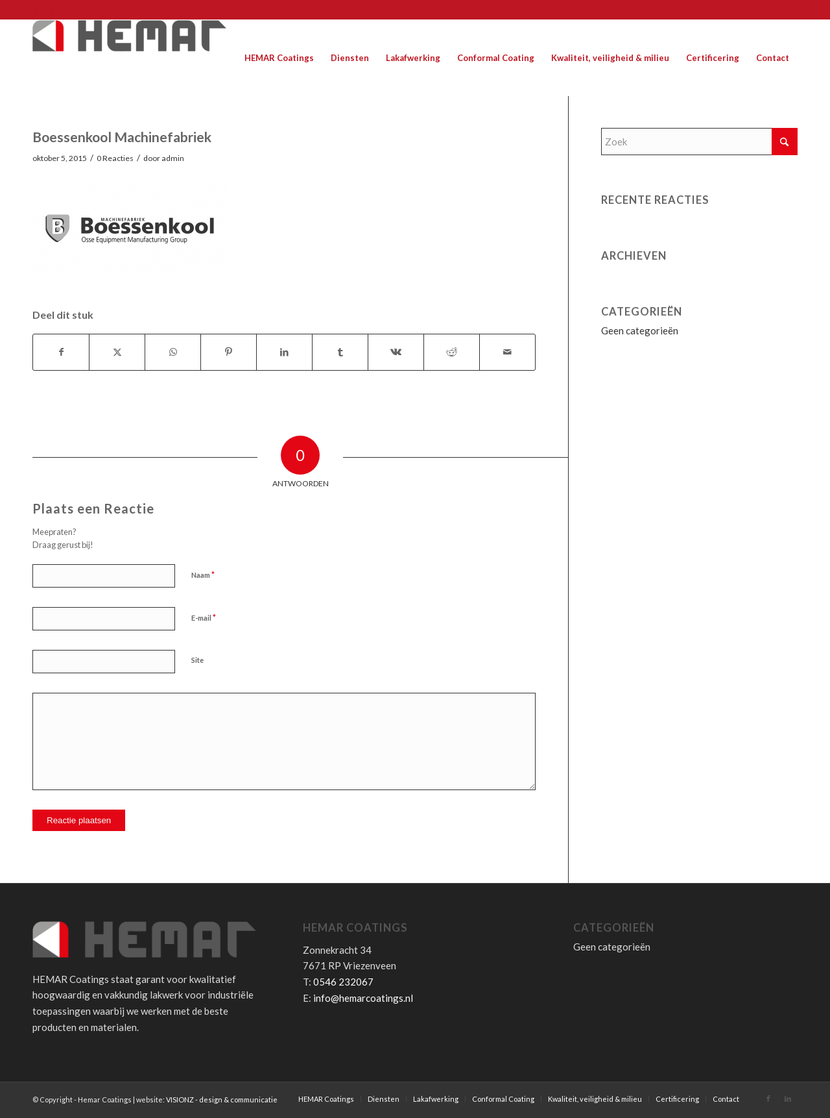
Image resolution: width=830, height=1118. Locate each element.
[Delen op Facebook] (61, 352)
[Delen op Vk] (395, 352)
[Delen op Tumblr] (340, 352)
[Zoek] (699, 141)
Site (197, 660)
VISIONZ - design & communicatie (222, 1099)
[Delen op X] (117, 352)
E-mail (203, 617)
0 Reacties (115, 158)
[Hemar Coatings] (129, 57)
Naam (203, 574)
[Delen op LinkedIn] (284, 352)
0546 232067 (343, 982)
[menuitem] (279, 57)
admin (172, 158)
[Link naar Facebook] (36, 9)
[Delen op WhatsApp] (172, 352)
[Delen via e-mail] (507, 352)
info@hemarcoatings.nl (363, 998)
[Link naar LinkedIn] (55, 9)
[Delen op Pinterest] (228, 352)
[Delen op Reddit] (451, 352)
